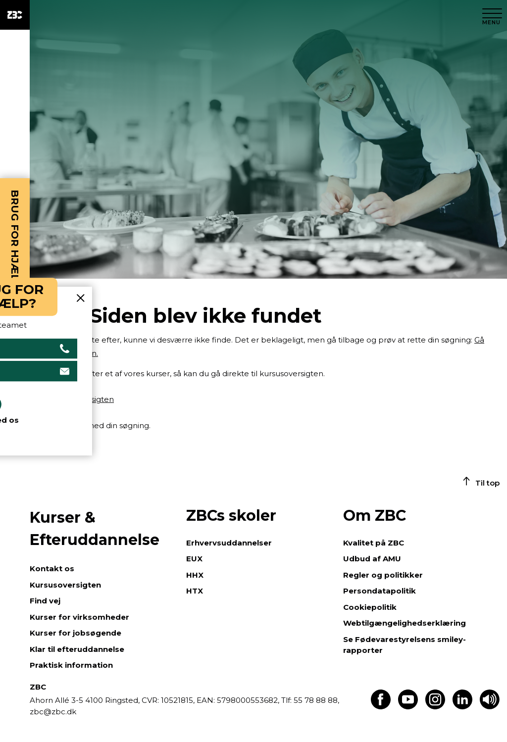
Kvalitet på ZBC (373, 542)
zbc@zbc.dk (53, 711)
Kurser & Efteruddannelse (94, 528)
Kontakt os (52, 568)
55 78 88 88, (315, 700)
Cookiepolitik (370, 607)
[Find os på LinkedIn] (462, 706)
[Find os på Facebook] (381, 706)
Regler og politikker (383, 575)
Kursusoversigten (65, 585)
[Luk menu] (492, 15)
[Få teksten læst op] (490, 706)
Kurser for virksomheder (79, 617)
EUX (194, 558)
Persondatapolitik (379, 590)
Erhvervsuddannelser (229, 542)
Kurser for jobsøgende (75, 633)
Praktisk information (71, 665)
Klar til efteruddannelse (77, 649)
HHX (194, 575)
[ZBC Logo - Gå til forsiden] (15, 15)
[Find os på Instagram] (435, 706)
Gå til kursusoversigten (72, 399)
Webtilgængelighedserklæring (404, 623)
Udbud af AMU (372, 558)
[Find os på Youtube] (408, 706)
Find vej (45, 600)
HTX (194, 590)
